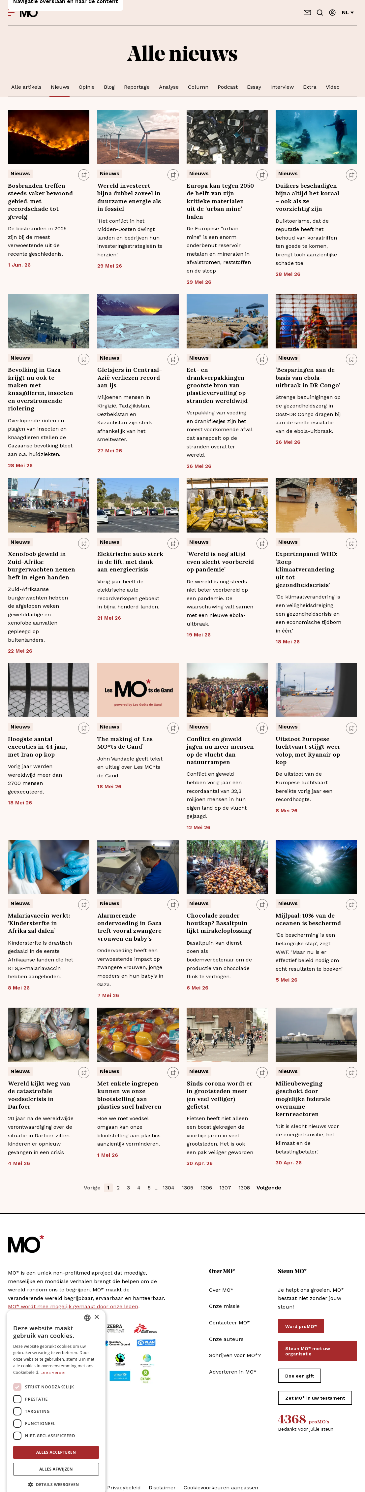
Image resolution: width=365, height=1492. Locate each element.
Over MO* (221, 1290)
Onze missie (224, 1306)
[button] (56, 1474)
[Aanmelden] (332, 12)
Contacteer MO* (229, 1322)
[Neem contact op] (307, 12)
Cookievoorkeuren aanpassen (221, 1487)
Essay (254, 87)
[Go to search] (319, 12)
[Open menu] (11, 12)
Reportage (137, 87)
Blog (109, 87)
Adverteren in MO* (233, 1372)
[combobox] (87, 1307)
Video (333, 87)
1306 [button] (206, 1187)
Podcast (228, 87)
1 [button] (108, 1187)
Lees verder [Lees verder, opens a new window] (53, 1361)
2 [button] (118, 1187)
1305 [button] (187, 1187)
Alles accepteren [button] (56, 1441)
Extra (310, 87)
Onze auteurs (226, 1339)
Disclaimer (162, 1487)
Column (198, 87)
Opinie (87, 87)
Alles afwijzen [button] (56, 1458)
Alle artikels (26, 87)
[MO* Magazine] (30, 12)
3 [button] (128, 1187)
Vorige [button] (92, 1187)
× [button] (96, 1306)
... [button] (157, 1187)
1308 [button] (244, 1187)
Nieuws (60, 87)
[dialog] (56, 1392)
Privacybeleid (124, 1487)
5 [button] (149, 1187)
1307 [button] (225, 1187)
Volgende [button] (269, 1187)
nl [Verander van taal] (348, 12)
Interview (282, 87)
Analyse (169, 87)
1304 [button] (168, 1187)
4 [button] (138, 1187)
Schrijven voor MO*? (235, 1355)
